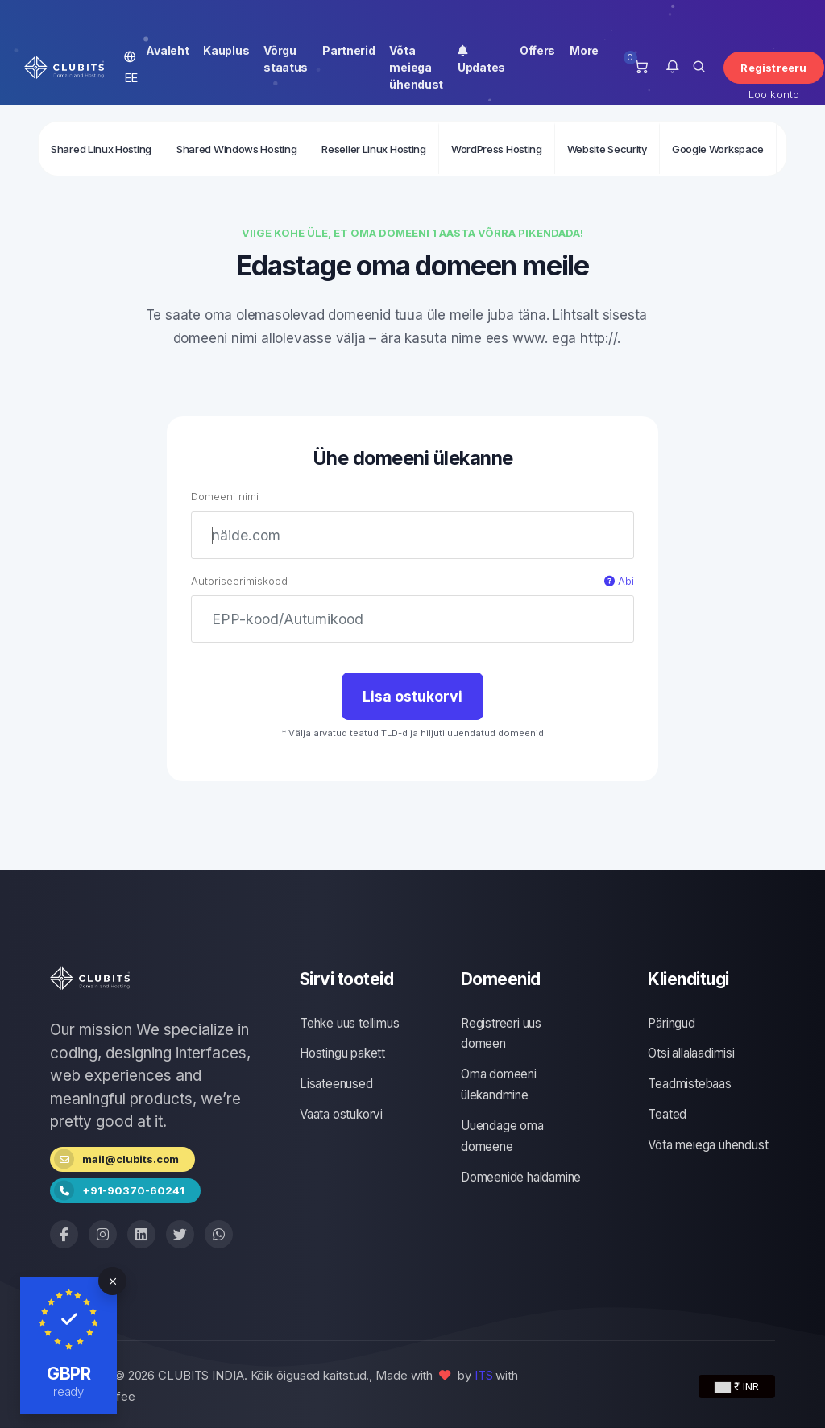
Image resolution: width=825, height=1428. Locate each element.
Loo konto (774, 94)
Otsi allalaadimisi (691, 1053)
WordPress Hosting (496, 149)
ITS (484, 1375)
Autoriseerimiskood (412, 581)
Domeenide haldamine (521, 1177)
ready (69, 1391)
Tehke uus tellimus (349, 1023)
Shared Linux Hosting (101, 149)
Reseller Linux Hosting (373, 149)
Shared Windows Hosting (236, 149)
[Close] (112, 1281)
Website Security (607, 149)
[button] (672, 68)
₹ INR (737, 1386)
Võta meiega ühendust (416, 67)
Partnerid (348, 50)
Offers (537, 50)
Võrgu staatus (285, 58)
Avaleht (167, 50)
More (584, 50)
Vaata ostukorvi (341, 1114)
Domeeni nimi (225, 496)
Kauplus (226, 50)
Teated (667, 1114)
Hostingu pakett (342, 1053)
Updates (481, 58)
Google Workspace (718, 149)
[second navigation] (412, 148)
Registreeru (773, 67)
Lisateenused (336, 1083)
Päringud (671, 1023)
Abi (619, 580)
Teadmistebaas (689, 1083)
